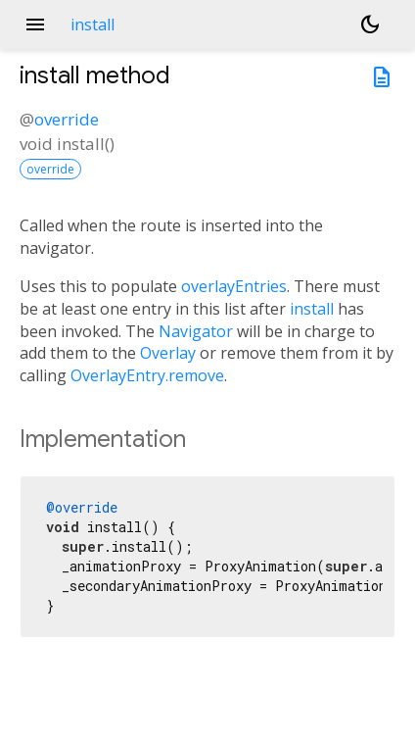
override (66, 119)
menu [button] (35, 24)
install (312, 309)
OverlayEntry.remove (147, 375)
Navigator (196, 331)
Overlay (168, 353)
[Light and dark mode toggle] (370, 24)
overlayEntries (234, 286)
